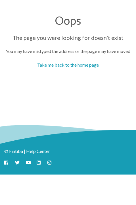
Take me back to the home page (68, 64)
